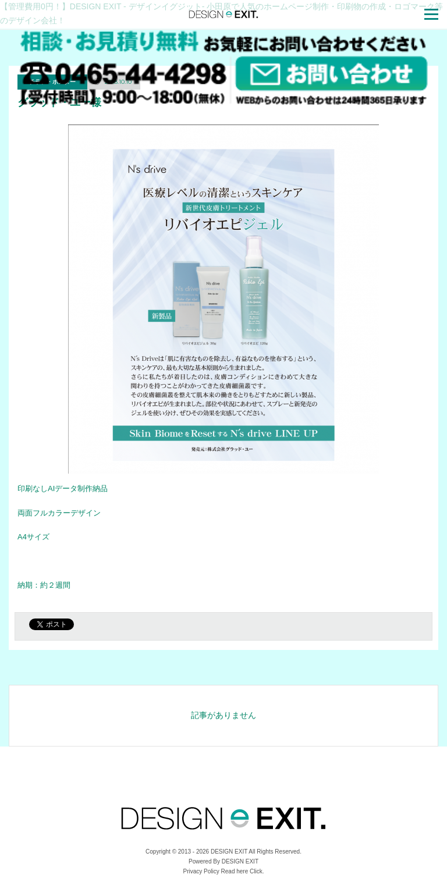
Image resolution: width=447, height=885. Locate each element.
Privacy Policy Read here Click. (223, 871)
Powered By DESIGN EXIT (223, 861)
